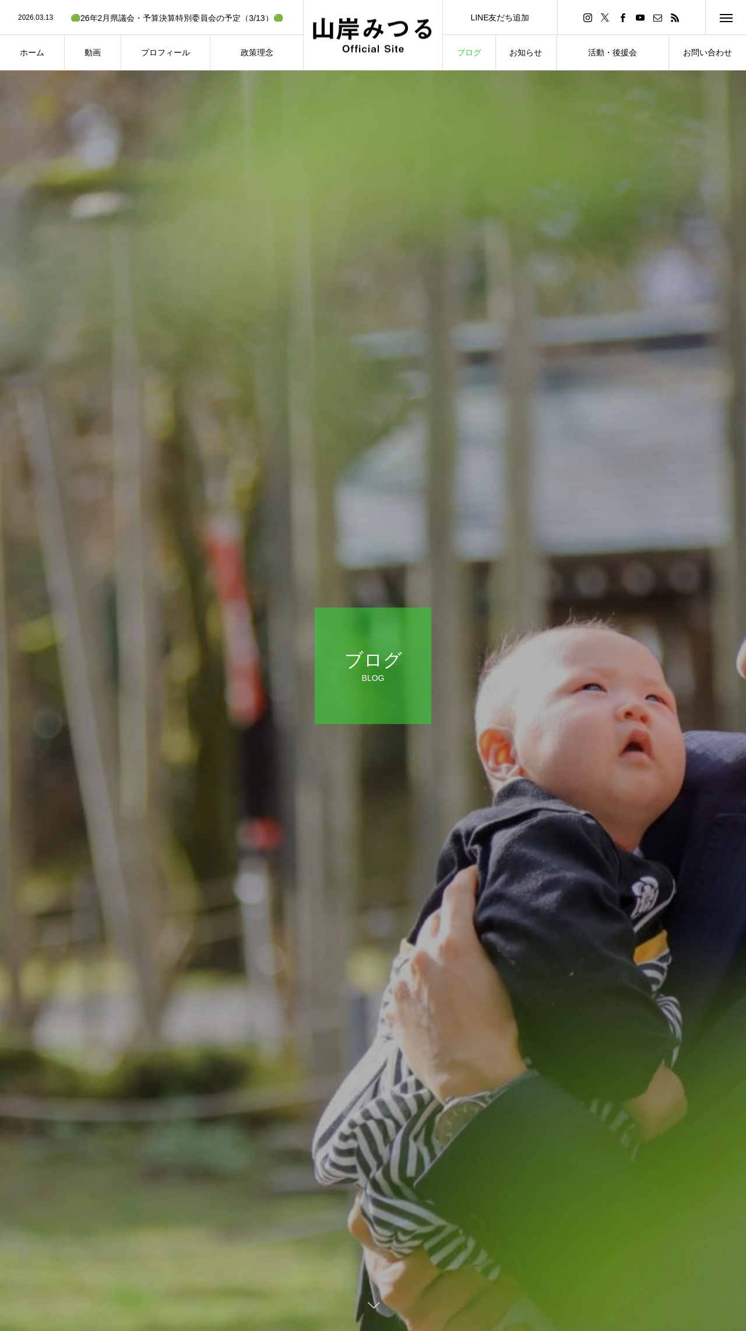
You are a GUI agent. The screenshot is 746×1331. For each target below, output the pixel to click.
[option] (151, 18)
